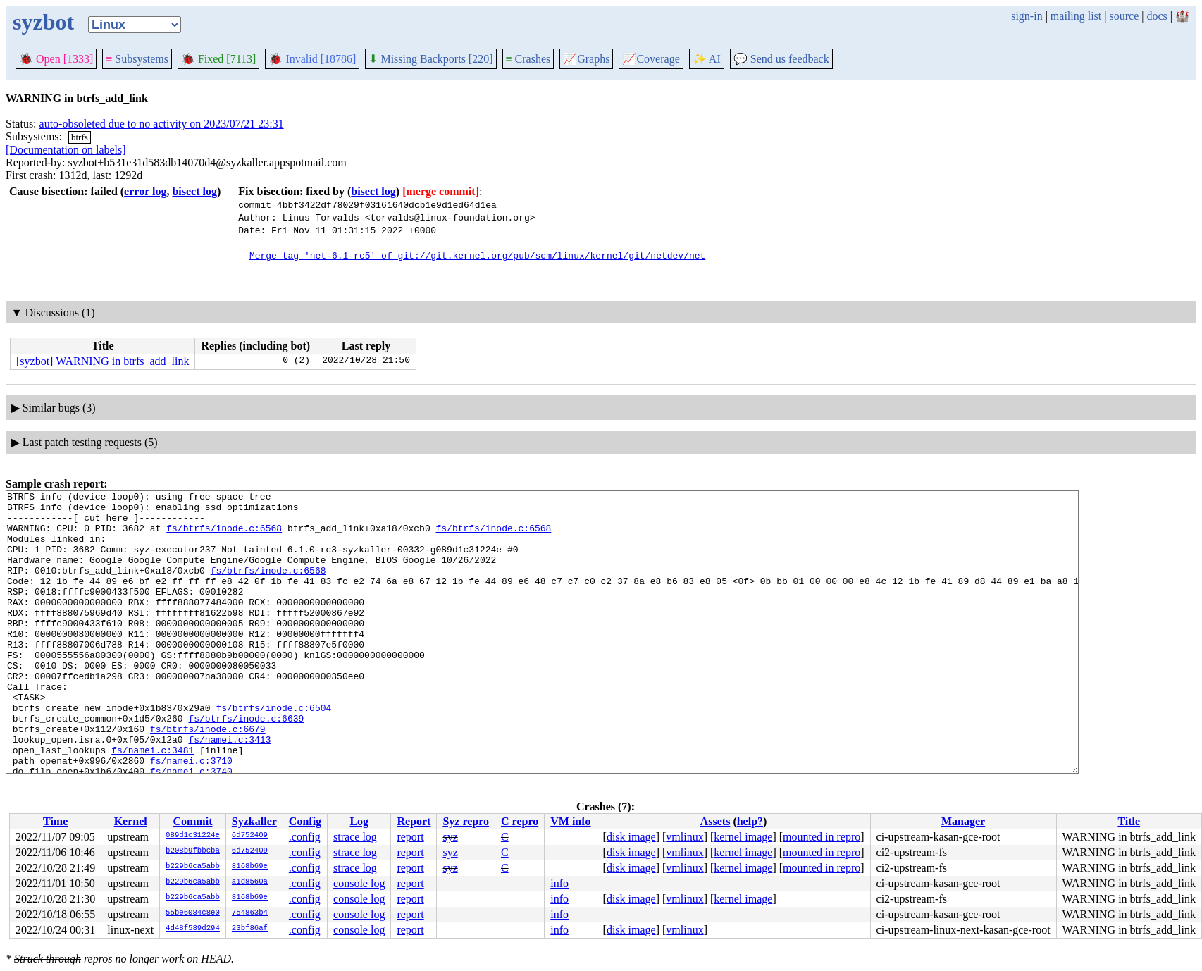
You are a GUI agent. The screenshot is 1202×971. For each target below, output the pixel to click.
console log (359, 883)
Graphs (586, 59)
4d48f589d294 (193, 929)
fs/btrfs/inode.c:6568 (224, 536)
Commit (192, 821)
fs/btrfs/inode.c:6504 (273, 752)
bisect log (194, 191)
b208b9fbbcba (193, 851)
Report (413, 821)
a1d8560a (250, 882)
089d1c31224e (193, 836)
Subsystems (137, 59)
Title (1128, 821)
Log (358, 821)
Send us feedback (781, 59)
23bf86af (250, 929)
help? (750, 821)
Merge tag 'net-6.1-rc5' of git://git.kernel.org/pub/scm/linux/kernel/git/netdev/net (477, 255)
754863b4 (250, 913)
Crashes (528, 59)
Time (55, 821)
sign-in (1026, 16)
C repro (519, 821)
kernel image (743, 837)
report (410, 837)
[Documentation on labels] (66, 150)
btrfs (79, 137)
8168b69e (250, 867)
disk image (631, 837)
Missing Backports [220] (430, 59)
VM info (570, 821)
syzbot (43, 22)
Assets (715, 821)
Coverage (650, 59)
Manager (963, 821)
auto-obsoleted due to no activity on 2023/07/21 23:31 (161, 124)
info (559, 883)
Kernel (130, 821)
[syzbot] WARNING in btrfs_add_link (102, 361)
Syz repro (465, 821)
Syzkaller (254, 821)
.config (305, 837)
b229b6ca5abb (193, 867)
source (1124, 16)
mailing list (1076, 16)
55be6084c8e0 (193, 913)
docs (1156, 16)
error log (145, 191)
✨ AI (707, 59)
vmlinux (684, 837)
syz (449, 837)
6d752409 (250, 836)
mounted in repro (821, 837)
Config (305, 821)
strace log (355, 837)
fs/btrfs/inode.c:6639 (246, 764)
